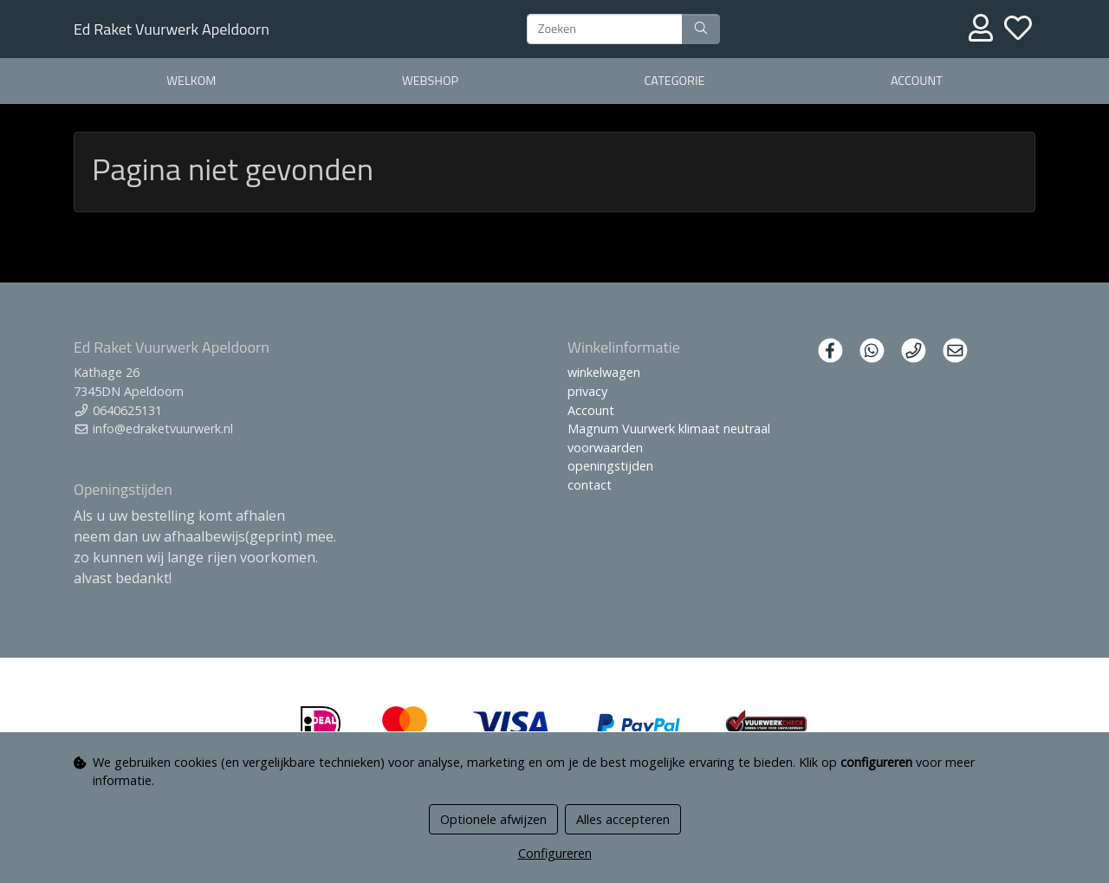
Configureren (555, 853)
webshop (430, 80)
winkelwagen (603, 372)
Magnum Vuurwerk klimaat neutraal (668, 428)
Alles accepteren (623, 819)
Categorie (675, 80)
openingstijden (610, 466)
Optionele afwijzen (493, 819)
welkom (191, 80)
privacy (587, 391)
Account (917, 80)
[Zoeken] (605, 29)
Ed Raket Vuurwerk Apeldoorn (171, 29)
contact (589, 485)
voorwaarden (605, 447)
